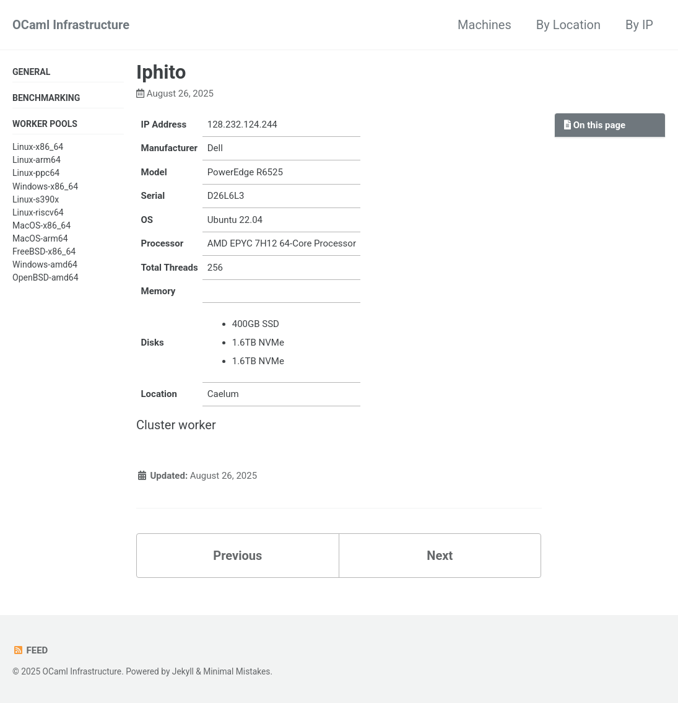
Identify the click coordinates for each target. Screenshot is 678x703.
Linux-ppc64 (35, 173)
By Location (568, 24)
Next (440, 555)
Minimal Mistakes (236, 671)
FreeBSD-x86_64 (44, 251)
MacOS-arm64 (40, 238)
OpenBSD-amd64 (45, 277)
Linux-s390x (35, 199)
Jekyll (183, 671)
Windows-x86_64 (45, 186)
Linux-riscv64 (38, 212)
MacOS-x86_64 (41, 225)
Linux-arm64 (36, 160)
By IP (639, 24)
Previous (237, 555)
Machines (484, 24)
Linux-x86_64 (37, 147)
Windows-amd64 (44, 264)
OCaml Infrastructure (70, 24)
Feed (30, 650)
